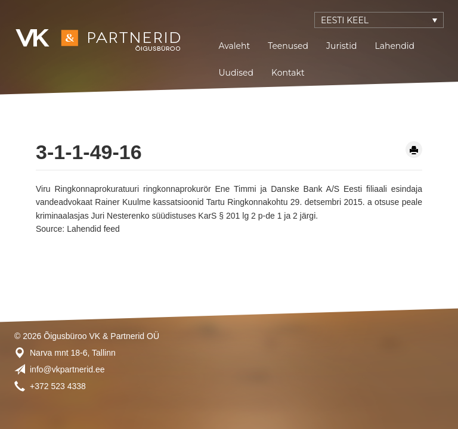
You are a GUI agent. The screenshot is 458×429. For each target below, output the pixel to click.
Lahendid (394, 46)
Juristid (341, 46)
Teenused (288, 46)
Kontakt (288, 72)
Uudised (236, 72)
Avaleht (234, 46)
